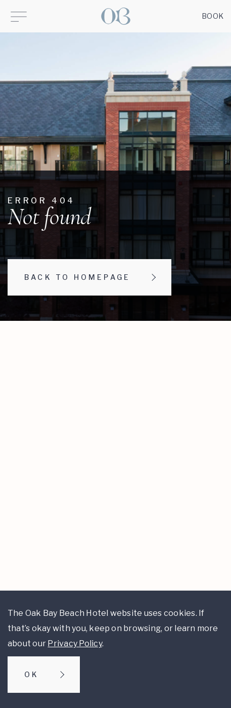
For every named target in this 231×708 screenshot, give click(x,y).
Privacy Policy (75, 643)
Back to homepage (77, 277)
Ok (31, 674)
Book (212, 16)
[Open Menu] (19, 16)
